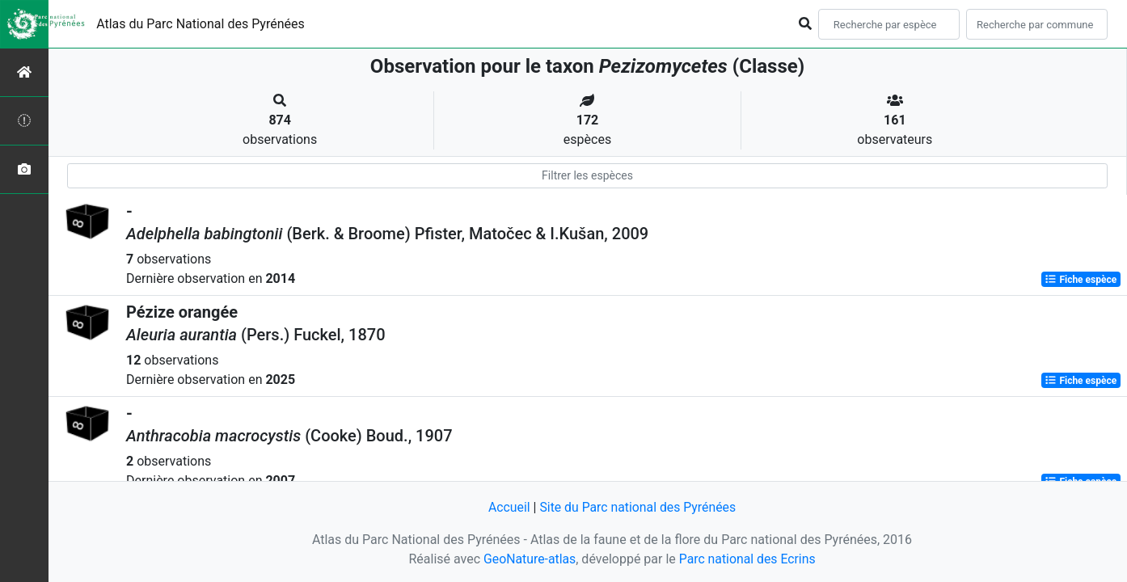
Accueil (508, 507)
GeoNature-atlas (529, 559)
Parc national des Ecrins (747, 559)
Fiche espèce (1080, 279)
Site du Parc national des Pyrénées (637, 507)
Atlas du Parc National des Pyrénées (200, 24)
